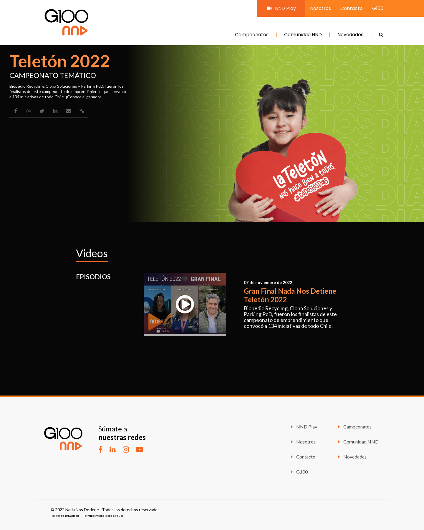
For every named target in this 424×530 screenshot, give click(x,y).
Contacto (351, 8)
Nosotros (320, 8)
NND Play (281, 8)
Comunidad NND (303, 34)
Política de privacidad (65, 515)
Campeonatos (252, 34)
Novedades (350, 34)
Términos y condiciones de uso (103, 515)
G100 (377, 8)
